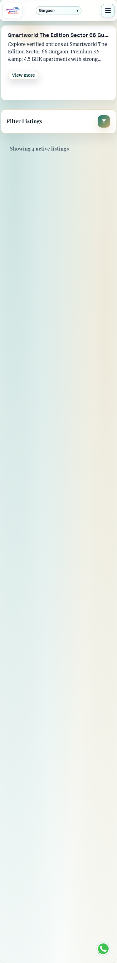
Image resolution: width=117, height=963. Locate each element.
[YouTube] (58, 841)
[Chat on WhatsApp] (103, 948)
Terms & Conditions (40, 924)
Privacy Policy (33, 916)
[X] (40, 841)
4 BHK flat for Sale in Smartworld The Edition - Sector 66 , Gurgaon (56, 231)
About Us (26, 901)
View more (23, 75)
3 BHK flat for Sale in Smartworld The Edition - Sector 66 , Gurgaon (56, 500)
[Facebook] (22, 841)
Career (23, 932)
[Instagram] (77, 841)
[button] (58, 121)
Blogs (22, 939)
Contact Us (28, 893)
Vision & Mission (36, 909)
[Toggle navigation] (108, 10)
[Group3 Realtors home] (12, 10)
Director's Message (39, 886)
